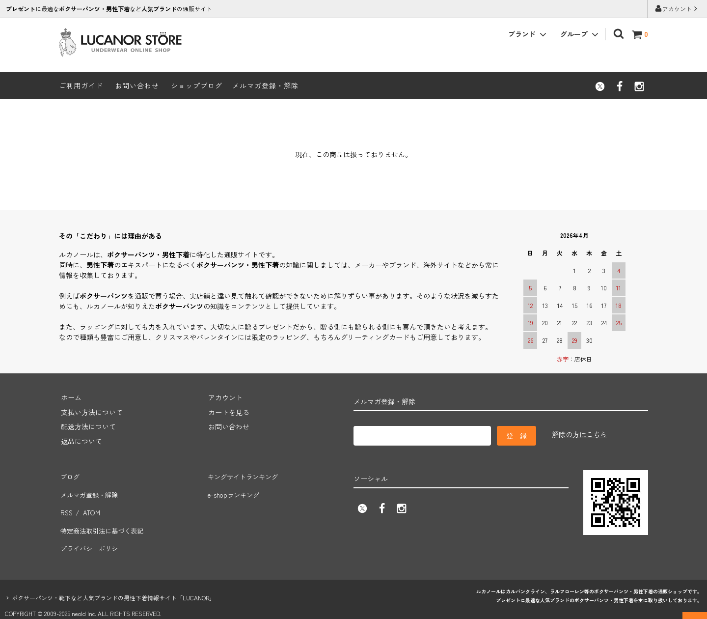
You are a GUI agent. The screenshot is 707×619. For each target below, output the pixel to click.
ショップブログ (196, 85)
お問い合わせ (137, 85)
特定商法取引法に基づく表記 (103, 518)
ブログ (69, 475)
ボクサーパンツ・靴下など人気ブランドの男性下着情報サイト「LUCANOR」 (113, 580)
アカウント (677, 8)
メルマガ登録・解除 (265, 85)
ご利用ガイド (81, 85)
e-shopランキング (234, 489)
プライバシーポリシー (93, 533)
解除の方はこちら (579, 434)
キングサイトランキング (244, 475)
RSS (65, 504)
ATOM (89, 504)
